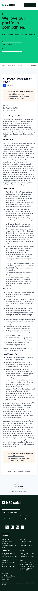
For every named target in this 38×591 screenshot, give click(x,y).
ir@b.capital (6, 519)
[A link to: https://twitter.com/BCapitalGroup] (7, 527)
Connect (30, 5)
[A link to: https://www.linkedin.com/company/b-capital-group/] (12, 527)
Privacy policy (14, 491)
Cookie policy (22, 491)
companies (11, 66)
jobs (3, 66)
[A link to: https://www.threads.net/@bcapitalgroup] (22, 527)
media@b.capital (25, 519)
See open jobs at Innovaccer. (16, 94)
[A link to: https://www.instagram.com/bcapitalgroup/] (17, 527)
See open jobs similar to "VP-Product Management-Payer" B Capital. (18, 97)
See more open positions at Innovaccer (19, 471)
